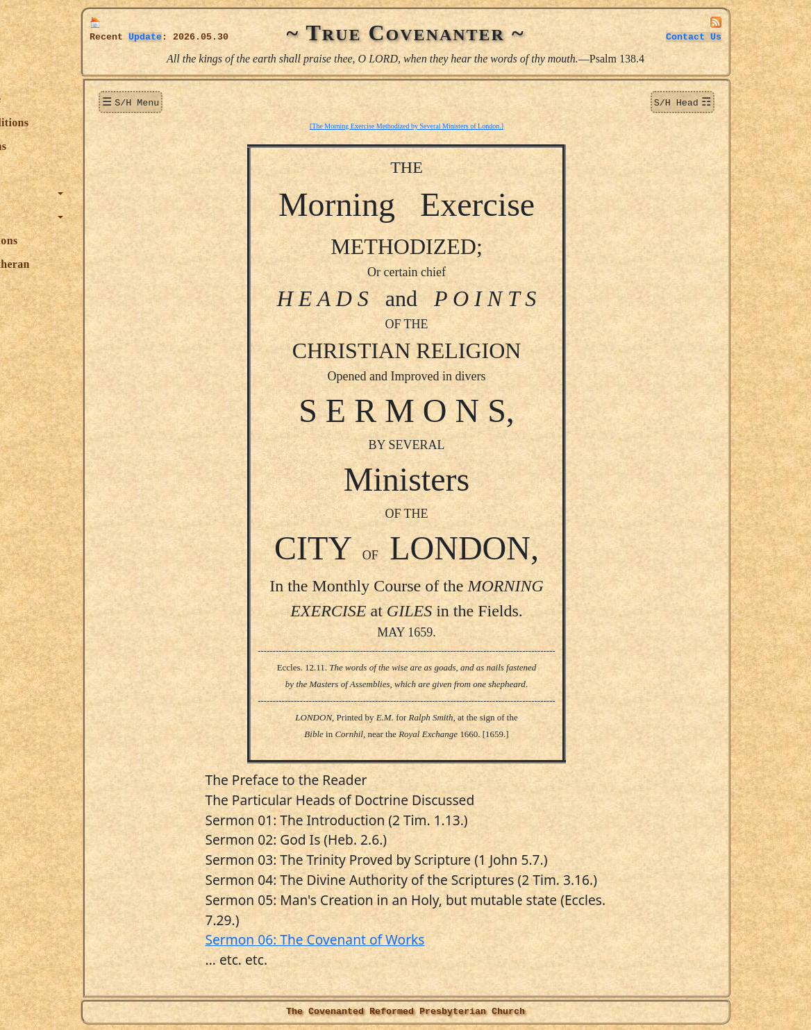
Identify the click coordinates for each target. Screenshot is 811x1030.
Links (109, 335)
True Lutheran (132, 264)
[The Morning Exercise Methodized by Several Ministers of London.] (476, 124)
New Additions (131, 122)
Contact (693, 37)
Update (145, 37)
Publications (125, 240)
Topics (111, 193)
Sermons (116, 170)
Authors (115, 217)
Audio (110, 311)
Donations (120, 146)
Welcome (117, 99)
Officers (115, 288)
